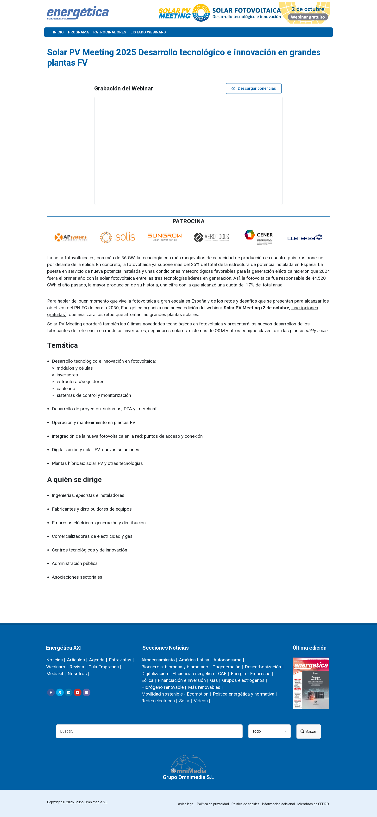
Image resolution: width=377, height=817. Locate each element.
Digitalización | (155, 673)
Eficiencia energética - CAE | (200, 673)
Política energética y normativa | (245, 694)
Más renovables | (205, 687)
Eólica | (148, 680)
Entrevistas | (121, 660)
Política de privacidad (213, 804)
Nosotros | (78, 673)
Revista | (78, 667)
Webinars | (57, 667)
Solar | (185, 700)
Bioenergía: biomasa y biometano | (176, 667)
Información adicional (278, 804)
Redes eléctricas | (159, 700)
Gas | (215, 680)
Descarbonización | (264, 667)
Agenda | (98, 660)
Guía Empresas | (104, 667)
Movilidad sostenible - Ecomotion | (176, 694)
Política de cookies (245, 804)
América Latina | (195, 660)
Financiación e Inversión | (183, 680)
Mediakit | (56, 673)
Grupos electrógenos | (244, 680)
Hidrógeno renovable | (163, 687)
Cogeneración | (228, 667)
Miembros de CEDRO (313, 804)
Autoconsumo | (229, 660)
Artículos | (77, 660)
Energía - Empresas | (252, 673)
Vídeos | (202, 700)
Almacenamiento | (159, 660)
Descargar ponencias (254, 88)
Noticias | (55, 660)
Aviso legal (186, 804)
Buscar (309, 731)
